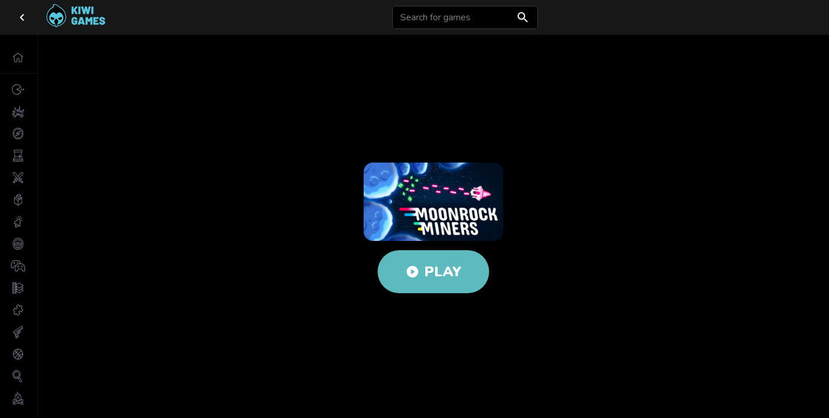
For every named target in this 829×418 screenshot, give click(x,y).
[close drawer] (22, 17)
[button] (18, 57)
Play (433, 271)
